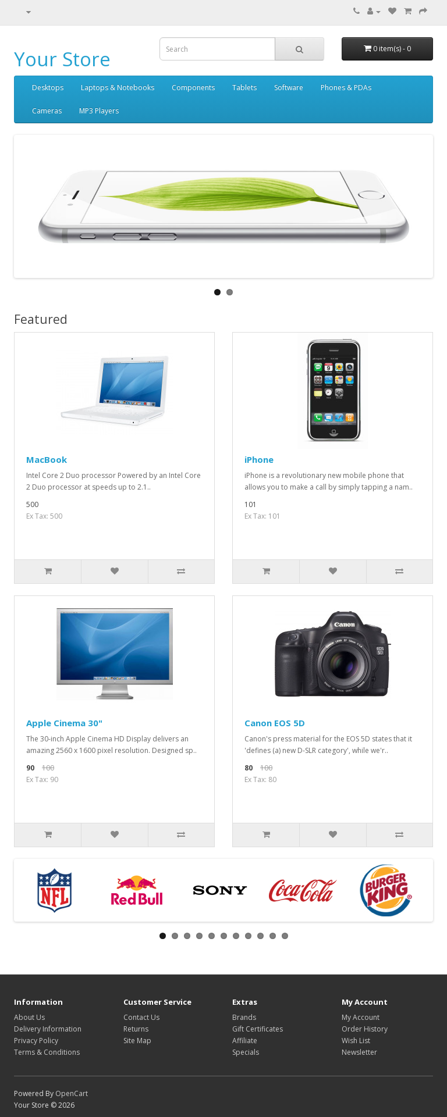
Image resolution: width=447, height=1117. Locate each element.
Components (193, 87)
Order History (365, 1029)
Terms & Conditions (47, 1052)
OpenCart (71, 1093)
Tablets (244, 87)
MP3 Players (99, 111)
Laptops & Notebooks (117, 87)
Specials (245, 1052)
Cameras (47, 111)
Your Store (62, 59)
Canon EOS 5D (274, 723)
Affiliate (244, 1040)
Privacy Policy (36, 1040)
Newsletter (359, 1052)
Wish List (356, 1040)
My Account (360, 1017)
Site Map (137, 1040)
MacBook (46, 459)
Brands (244, 1017)
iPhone (259, 459)
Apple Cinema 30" (64, 723)
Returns (135, 1029)
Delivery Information (47, 1029)
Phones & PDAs (346, 87)
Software (288, 87)
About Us (29, 1017)
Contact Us (141, 1017)
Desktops (47, 87)
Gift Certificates (257, 1029)
